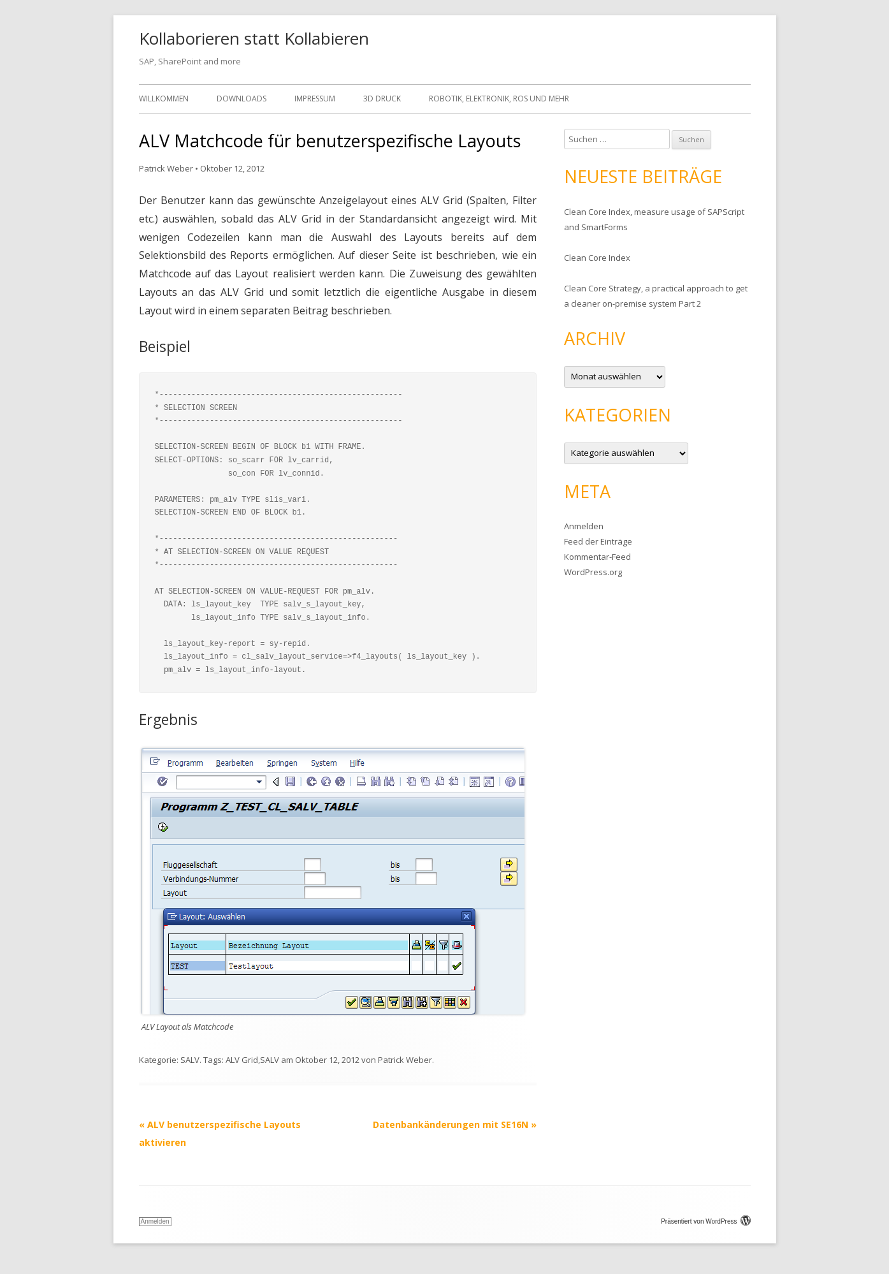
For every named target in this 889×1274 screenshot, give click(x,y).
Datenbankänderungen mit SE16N (455, 1124)
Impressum (314, 98)
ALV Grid (242, 1059)
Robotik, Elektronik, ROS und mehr (499, 98)
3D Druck (382, 98)
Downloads (241, 98)
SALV (189, 1059)
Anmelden (584, 526)
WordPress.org (593, 572)
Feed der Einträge (598, 541)
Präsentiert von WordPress (705, 1221)
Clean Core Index (597, 257)
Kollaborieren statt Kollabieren (254, 38)
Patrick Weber (166, 168)
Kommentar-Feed (597, 556)
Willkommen (164, 98)
